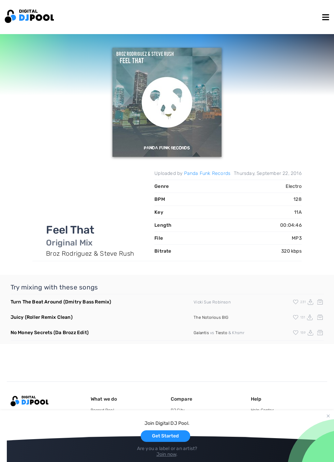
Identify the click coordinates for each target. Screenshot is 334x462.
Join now (166, 454)
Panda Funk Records (207, 173)
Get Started (165, 436)
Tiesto (221, 332)
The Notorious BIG (211, 317)
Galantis (201, 332)
